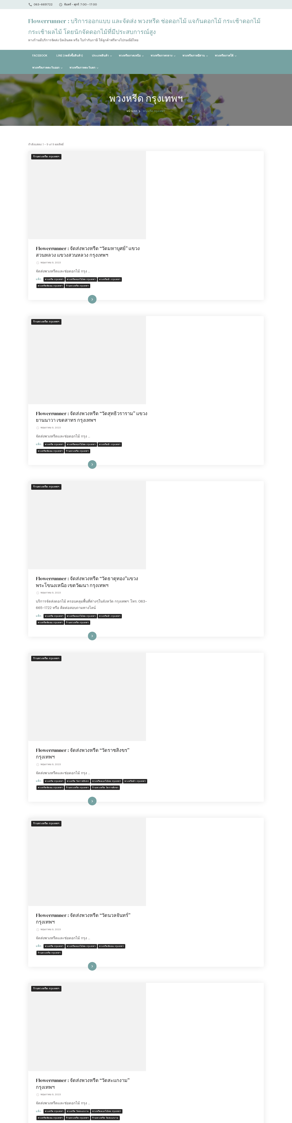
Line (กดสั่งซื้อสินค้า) (69, 55)
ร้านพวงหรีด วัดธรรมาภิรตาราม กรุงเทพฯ (177, 928)
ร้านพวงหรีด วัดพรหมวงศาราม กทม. (230, 1025)
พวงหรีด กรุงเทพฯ (172, 191)
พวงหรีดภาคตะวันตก (82, 67)
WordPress (134, 1115)
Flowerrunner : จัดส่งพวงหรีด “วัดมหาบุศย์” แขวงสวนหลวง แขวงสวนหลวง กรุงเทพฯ (200, 163)
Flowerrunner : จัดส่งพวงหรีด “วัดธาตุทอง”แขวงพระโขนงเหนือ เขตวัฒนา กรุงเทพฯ (195, 375)
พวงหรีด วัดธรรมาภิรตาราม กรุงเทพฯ (204, 921)
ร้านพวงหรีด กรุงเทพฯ (46, 156)
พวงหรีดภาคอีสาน (193, 55)
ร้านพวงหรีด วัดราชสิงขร (169, 517)
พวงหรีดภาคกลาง (161, 55)
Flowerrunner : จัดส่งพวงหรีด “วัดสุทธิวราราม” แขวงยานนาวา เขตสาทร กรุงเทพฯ (203, 268)
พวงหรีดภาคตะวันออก (45, 67)
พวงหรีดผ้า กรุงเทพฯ (228, 191)
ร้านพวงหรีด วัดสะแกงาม (223, 719)
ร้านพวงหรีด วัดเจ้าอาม (168, 823)
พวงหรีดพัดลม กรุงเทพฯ (168, 198)
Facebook (39, 55)
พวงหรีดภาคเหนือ (130, 55)
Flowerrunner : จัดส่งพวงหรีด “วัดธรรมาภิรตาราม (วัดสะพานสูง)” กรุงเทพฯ (203, 893)
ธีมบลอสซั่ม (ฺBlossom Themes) (83, 1115)
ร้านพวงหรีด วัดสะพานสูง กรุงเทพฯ (221, 928)
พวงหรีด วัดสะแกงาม (196, 712)
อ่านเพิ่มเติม (198, 238)
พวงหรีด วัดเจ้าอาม (195, 817)
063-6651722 (43, 4)
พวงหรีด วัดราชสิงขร (196, 504)
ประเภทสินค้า (100, 55)
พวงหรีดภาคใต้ (224, 55)
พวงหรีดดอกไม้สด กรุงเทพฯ (199, 191)
